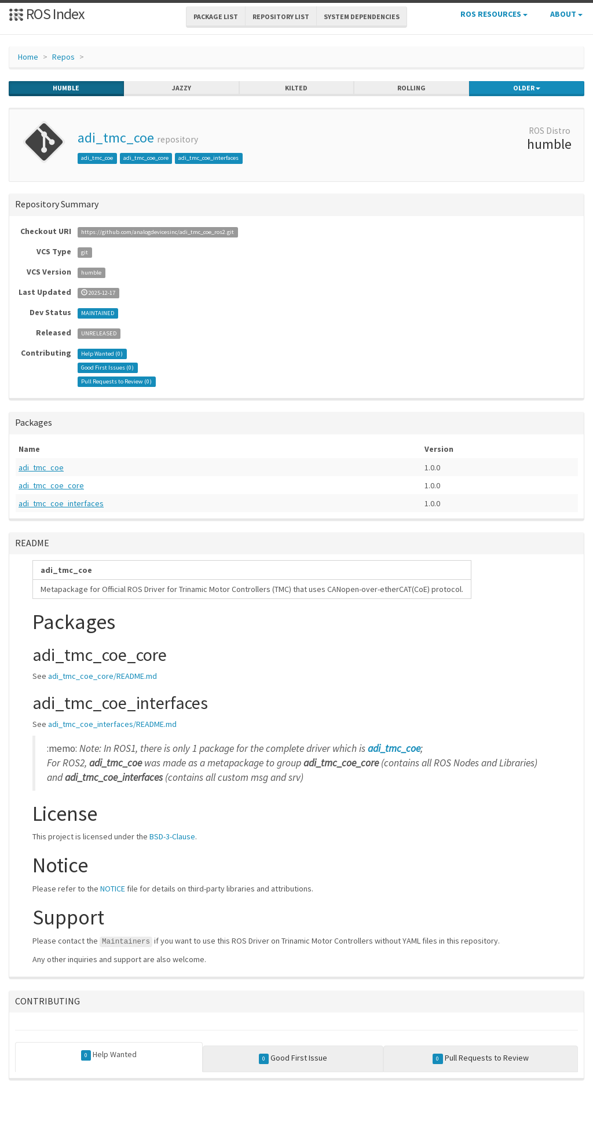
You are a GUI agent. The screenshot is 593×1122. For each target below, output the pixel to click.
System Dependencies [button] (362, 16)
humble (66, 88)
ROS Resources (494, 14)
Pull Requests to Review (481, 1058)
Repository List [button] (280, 16)
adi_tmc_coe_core (146, 158)
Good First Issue (293, 1058)
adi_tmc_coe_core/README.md (102, 676)
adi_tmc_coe (116, 138)
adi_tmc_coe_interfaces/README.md (112, 724)
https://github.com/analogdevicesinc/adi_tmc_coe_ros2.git (157, 232)
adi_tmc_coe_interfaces (208, 158)
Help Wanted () (102, 353)
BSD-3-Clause (172, 836)
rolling (411, 88)
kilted (296, 88)
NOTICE (112, 888)
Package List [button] (215, 16)
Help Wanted (109, 1055)
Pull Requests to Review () (116, 381)
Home (28, 57)
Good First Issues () (107, 367)
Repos (63, 57)
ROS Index (47, 13)
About (566, 14)
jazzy (181, 88)
